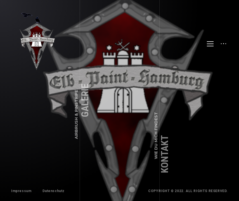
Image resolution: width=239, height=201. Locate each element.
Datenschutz (53, 191)
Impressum (21, 191)
